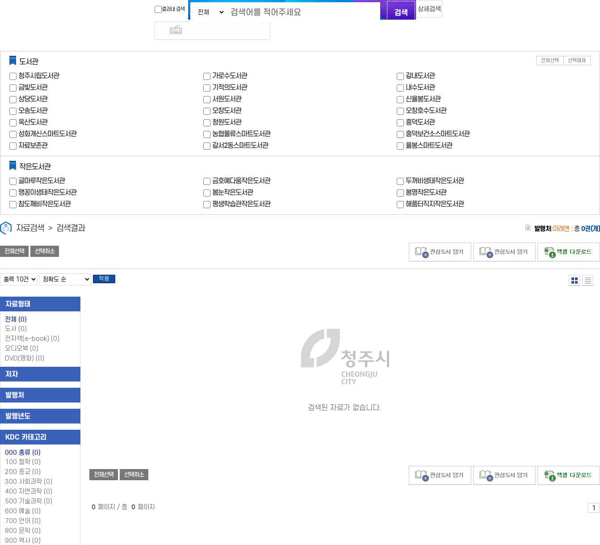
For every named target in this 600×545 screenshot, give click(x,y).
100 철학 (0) (23, 449)
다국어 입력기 (450, 11)
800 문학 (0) (23, 517)
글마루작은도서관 (41, 164)
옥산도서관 (32, 106)
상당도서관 (32, 83)
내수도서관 (420, 71)
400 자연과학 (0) (28, 478)
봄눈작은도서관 (232, 176)
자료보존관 (32, 129)
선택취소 (45, 235)
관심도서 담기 (440, 236)
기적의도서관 (229, 71)
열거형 (574, 264)
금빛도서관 (32, 71)
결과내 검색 (153, 9)
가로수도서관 (229, 59)
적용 (109, 264)
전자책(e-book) (32, 325)
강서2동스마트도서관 (240, 129)
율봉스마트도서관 (429, 129)
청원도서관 (226, 106)
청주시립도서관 (38, 59)
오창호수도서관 (426, 94)
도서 (16, 315)
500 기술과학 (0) (28, 488)
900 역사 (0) (23, 527)
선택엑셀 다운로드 (568, 236)
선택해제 (577, 44)
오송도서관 (32, 94)
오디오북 (21, 335)
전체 (16, 306)
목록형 (587, 264)
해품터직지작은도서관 (435, 188)
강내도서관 (420, 59)
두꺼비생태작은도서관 (435, 164)
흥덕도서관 (420, 106)
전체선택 (550, 44)
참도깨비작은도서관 (44, 188)
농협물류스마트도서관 (241, 117)
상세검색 (420, 11)
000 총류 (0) (23, 439)
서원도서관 (226, 83)
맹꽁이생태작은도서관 (47, 176)
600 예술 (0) (23, 498)
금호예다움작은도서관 (241, 164)
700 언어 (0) (23, 507)
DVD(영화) (24, 345)
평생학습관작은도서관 (241, 188)
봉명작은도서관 (426, 176)
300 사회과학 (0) (28, 468)
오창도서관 (226, 94)
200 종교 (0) (23, 458)
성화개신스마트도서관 (47, 117)
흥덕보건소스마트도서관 (438, 117)
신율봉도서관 (423, 83)
